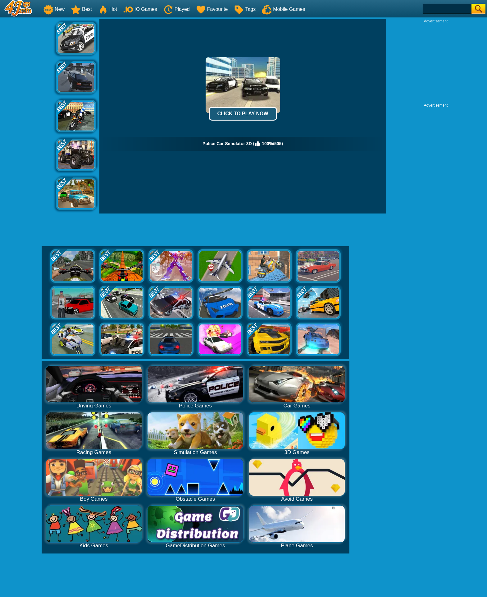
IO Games (140, 9)
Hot (107, 9)
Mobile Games (283, 9)
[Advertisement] (28, 112)
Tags (245, 9)
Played (176, 9)
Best (81, 9)
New (54, 9)
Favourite (212, 9)
